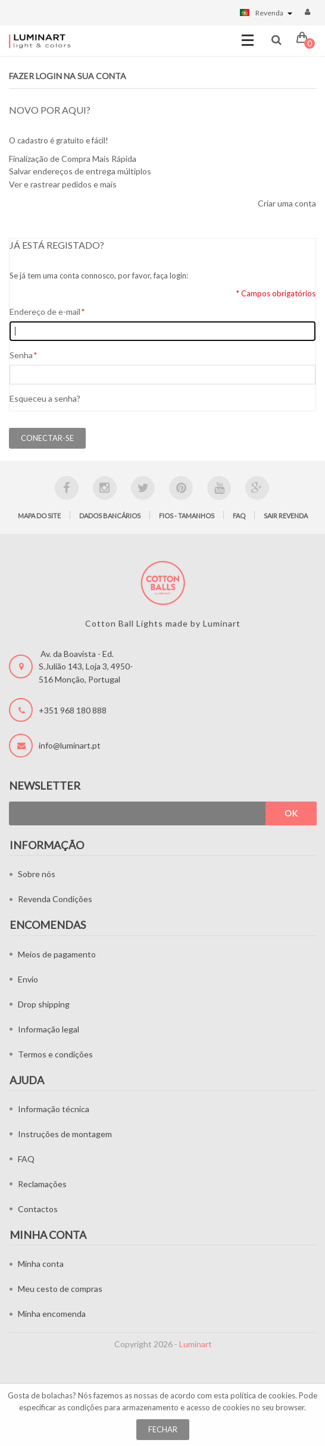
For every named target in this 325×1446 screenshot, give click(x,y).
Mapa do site (39, 515)
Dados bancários (109, 515)
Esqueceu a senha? (45, 398)
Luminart (195, 1344)
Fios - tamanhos (186, 515)
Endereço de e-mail (45, 311)
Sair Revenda (286, 515)
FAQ (239, 515)
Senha (21, 355)
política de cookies (262, 1395)
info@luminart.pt (70, 745)
